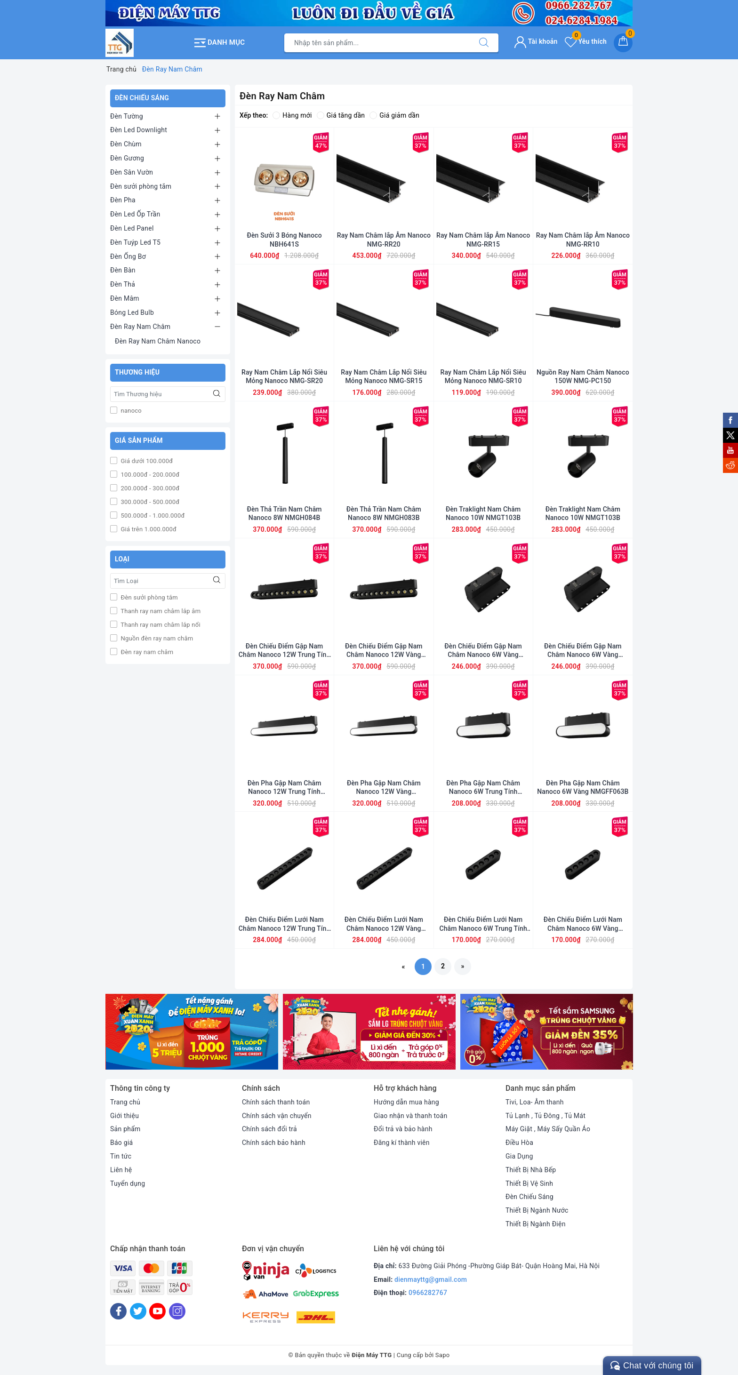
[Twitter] (138, 1311)
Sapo (442, 1355)
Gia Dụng (519, 1156)
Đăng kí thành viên (402, 1142)
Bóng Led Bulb (132, 312)
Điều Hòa (519, 1142)
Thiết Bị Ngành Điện (535, 1224)
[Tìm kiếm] (483, 42)
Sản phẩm (125, 1129)
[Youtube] (157, 1311)
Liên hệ (121, 1170)
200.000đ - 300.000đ (149, 488)
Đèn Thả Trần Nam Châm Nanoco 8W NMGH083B (383, 513)
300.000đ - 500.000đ (149, 501)
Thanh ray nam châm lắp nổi (160, 624)
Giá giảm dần (394, 115)
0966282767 (428, 1292)
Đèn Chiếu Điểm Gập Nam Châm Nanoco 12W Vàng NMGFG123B (384, 650)
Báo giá (121, 1142)
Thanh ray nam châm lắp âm (160, 611)
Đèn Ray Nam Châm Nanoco (158, 341)
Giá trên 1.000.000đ (147, 529)
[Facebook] (118, 1311)
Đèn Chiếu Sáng (529, 1196)
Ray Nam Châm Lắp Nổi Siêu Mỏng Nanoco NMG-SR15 (383, 376)
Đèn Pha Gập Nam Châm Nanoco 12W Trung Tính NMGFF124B (284, 787)
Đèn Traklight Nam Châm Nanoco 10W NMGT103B (483, 513)
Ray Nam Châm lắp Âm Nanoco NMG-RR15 (483, 240)
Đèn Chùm (126, 144)
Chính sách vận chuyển (277, 1115)
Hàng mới (292, 115)
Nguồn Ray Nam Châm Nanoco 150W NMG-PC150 (583, 376)
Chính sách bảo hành (273, 1142)
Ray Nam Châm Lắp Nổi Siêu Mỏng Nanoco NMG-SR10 (483, 376)
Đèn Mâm (124, 298)
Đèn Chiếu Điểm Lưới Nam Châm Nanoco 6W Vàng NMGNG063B (583, 924)
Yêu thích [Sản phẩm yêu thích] (586, 41)
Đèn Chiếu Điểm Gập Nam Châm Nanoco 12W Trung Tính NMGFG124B (284, 650)
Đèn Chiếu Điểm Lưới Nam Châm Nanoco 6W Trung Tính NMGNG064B (483, 924)
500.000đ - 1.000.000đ (152, 515)
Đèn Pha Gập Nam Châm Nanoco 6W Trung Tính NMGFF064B (483, 787)
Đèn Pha (123, 200)
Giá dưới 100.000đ (146, 460)
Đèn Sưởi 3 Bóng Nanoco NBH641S (284, 240)
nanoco (130, 410)
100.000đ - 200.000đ (149, 474)
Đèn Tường (126, 116)
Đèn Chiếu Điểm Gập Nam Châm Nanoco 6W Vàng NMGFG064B (483, 650)
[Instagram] (177, 1311)
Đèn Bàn (123, 270)
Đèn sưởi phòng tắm (140, 186)
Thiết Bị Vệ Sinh (529, 1183)
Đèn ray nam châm (146, 652)
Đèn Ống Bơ (128, 256)
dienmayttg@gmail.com (430, 1279)
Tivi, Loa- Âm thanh (534, 1102)
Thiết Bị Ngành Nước (537, 1210)
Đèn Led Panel (132, 228)
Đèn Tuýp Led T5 (135, 242)
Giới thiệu (124, 1115)
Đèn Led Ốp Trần (135, 214)
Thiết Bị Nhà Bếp (530, 1170)
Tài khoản (535, 41)
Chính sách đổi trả (269, 1129)
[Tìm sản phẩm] (377, 42)
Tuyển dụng (127, 1183)
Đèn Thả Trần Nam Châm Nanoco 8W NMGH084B (284, 513)
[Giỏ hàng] (623, 42)
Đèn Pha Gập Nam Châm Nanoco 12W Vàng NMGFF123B (384, 787)
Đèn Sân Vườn (131, 172)
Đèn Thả (122, 284)
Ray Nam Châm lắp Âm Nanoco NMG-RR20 (384, 240)
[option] (191, 1032)
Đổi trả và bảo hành (403, 1129)
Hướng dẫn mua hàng (406, 1102)
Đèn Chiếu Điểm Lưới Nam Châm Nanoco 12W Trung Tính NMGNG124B (284, 924)
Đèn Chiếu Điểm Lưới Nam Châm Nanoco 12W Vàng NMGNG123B (384, 924)
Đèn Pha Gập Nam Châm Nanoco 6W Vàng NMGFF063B (582, 787)
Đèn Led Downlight (138, 130)
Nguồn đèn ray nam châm (156, 638)
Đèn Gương (127, 158)
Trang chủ (125, 1102)
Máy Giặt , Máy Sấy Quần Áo (547, 1129)
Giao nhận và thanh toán (410, 1115)
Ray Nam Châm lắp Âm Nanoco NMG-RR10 (583, 240)
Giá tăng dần (341, 115)
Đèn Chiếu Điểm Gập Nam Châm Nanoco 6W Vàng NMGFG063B (583, 650)
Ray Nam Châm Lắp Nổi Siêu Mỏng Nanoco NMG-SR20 (284, 376)
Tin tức (120, 1156)
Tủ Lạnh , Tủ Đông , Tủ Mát (545, 1115)
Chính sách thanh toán (276, 1102)
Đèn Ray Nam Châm (140, 326)
